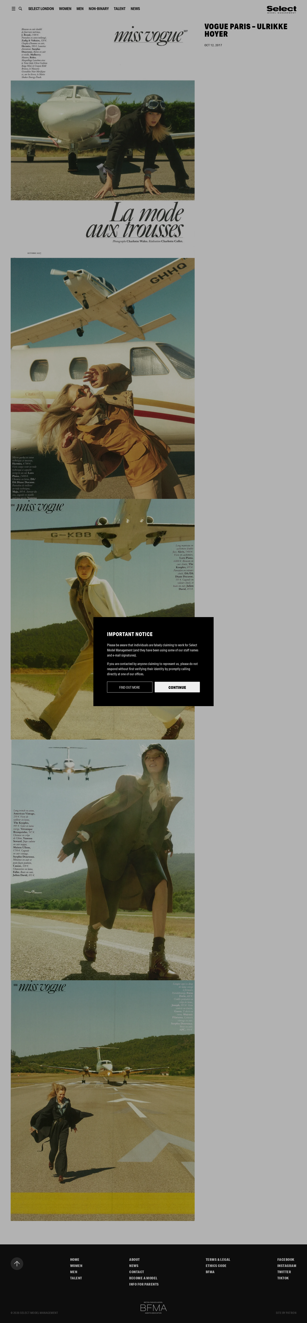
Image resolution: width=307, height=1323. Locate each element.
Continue (177, 687)
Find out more (129, 687)
